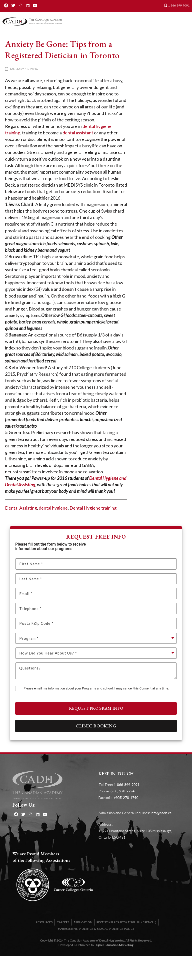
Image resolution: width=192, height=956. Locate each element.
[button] (184, 21)
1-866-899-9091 (127, 784)
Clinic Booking (96, 726)
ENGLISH (134, 922)
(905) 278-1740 (126, 797)
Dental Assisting (21, 508)
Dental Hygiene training (93, 508)
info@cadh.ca (161, 813)
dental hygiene (53, 508)
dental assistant (77, 132)
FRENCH (148, 922)
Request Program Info (96, 708)
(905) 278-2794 (122, 791)
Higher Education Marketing (114, 945)
